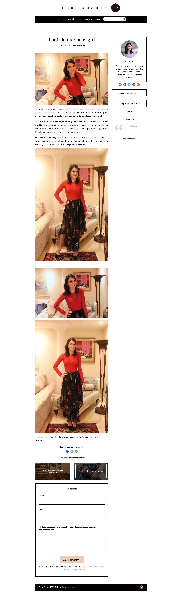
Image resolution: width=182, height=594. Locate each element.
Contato (98, 19)
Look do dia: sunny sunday (91, 471)
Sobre (64, 19)
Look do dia (80, 45)
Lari (73, 45)
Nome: (42, 495)
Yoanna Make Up (93, 137)
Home (58, 19)
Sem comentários (66, 447)
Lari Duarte (129, 61)
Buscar (124, 19)
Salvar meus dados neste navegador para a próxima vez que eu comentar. (69, 527)
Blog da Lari (133, 126)
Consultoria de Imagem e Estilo (80, 19)
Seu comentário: (46, 529)
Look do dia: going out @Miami (52, 471)
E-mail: (42, 509)
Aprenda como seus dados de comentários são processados (80, 568)
